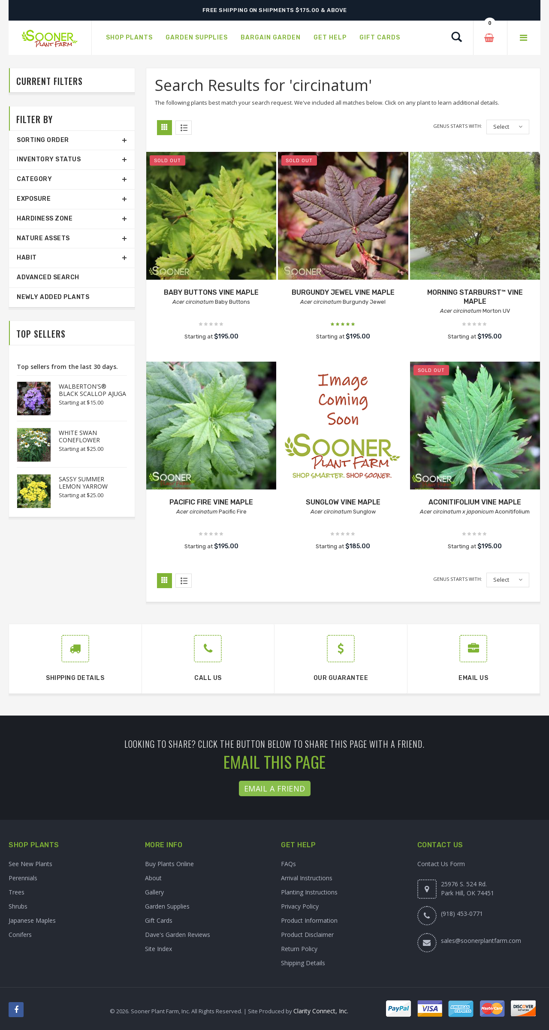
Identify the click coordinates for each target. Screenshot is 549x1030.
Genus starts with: (457, 126)
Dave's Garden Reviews (177, 934)
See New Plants (30, 864)
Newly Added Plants (53, 297)
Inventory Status (49, 159)
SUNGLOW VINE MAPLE (343, 502)
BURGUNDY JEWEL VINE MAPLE (343, 292)
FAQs (288, 864)
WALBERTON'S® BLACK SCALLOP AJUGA (92, 390)
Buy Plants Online (169, 864)
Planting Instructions (309, 892)
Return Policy (299, 949)
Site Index (158, 949)
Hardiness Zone (44, 218)
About (153, 878)
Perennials (23, 878)
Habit (27, 257)
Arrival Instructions (306, 878)
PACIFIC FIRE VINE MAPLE (211, 502)
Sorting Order (43, 140)
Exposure (34, 198)
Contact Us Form (441, 864)
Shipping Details (303, 963)
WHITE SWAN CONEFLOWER (79, 436)
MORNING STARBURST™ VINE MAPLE (475, 296)
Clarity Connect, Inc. (320, 1011)
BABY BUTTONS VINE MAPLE (211, 292)
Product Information (309, 920)
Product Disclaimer (307, 934)
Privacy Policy (300, 906)
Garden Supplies (167, 906)
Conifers (20, 934)
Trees (16, 892)
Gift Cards (158, 920)
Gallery (154, 892)
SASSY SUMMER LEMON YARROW (83, 482)
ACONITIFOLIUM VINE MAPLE (474, 502)
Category (34, 179)
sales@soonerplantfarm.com (481, 940)
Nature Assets (43, 238)
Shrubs (18, 906)
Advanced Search (48, 277)
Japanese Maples (32, 920)
